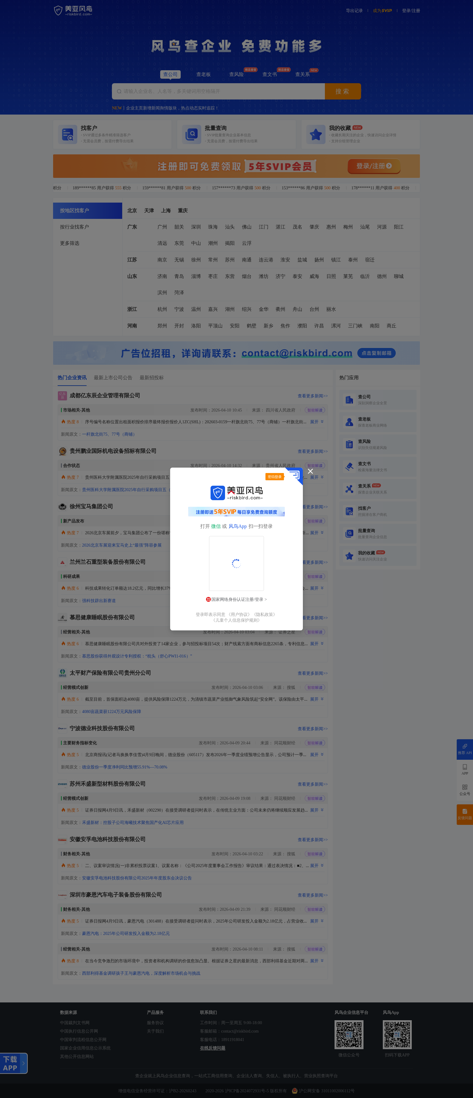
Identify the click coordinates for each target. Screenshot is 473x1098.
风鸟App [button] (238, 526)
